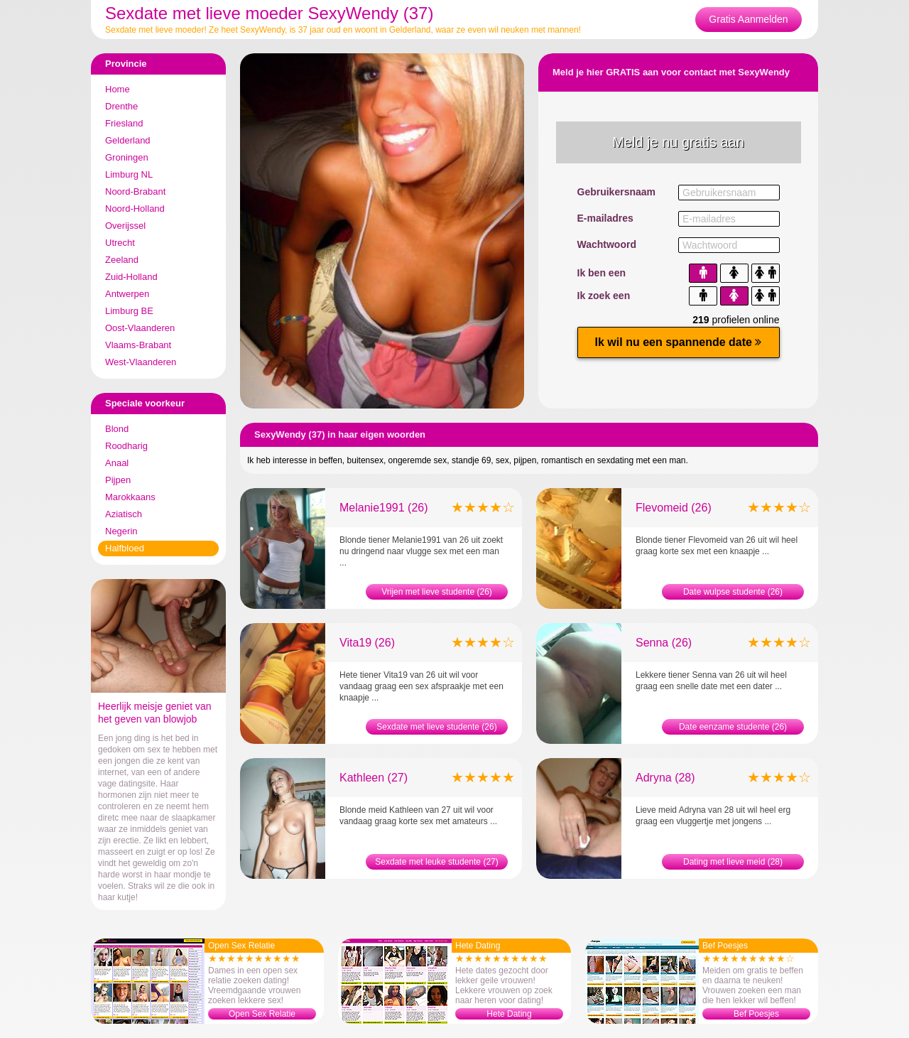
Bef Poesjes (756, 1014)
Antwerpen (127, 293)
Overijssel (125, 225)
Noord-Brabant (135, 191)
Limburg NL (129, 174)
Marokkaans (130, 497)
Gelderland (128, 140)
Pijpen (118, 480)
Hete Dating (508, 1014)
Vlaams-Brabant (138, 345)
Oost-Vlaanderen (140, 328)
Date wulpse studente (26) (733, 592)
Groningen (126, 157)
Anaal (117, 463)
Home (117, 89)
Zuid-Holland (131, 276)
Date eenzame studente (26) (733, 727)
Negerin (121, 531)
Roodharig (126, 445)
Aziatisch (123, 514)
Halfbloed (124, 548)
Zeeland (121, 259)
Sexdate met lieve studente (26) (436, 727)
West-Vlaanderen (140, 362)
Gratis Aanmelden (748, 19)
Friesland (124, 123)
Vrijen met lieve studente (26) (436, 592)
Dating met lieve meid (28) (733, 862)
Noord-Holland (135, 208)
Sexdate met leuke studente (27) (436, 862)
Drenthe (121, 106)
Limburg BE (129, 311)
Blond (117, 428)
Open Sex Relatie (262, 1014)
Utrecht (120, 242)
